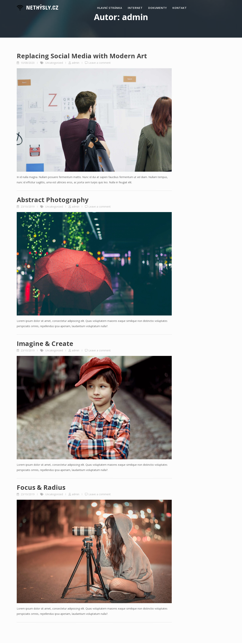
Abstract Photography (52, 199)
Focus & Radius (41, 487)
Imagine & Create (45, 343)
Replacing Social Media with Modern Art (82, 56)
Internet (135, 8)
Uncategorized (54, 62)
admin (75, 62)
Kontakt (179, 8)
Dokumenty (157, 8)
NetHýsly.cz (42, 7)
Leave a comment (99, 62)
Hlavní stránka (109, 8)
